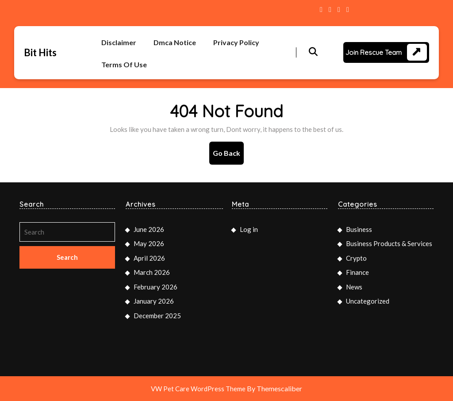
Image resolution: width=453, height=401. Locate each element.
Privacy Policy (236, 42)
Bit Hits (40, 52)
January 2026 (154, 301)
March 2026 (152, 272)
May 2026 (149, 243)
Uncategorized (367, 301)
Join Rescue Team (374, 52)
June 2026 (149, 229)
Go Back (228, 156)
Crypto (356, 258)
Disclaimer (118, 42)
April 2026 (149, 258)
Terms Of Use (124, 64)
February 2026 (155, 287)
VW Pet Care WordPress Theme (198, 389)
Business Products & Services (389, 243)
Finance (357, 272)
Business (359, 229)
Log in (249, 229)
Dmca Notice (175, 42)
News (354, 287)
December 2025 (157, 316)
